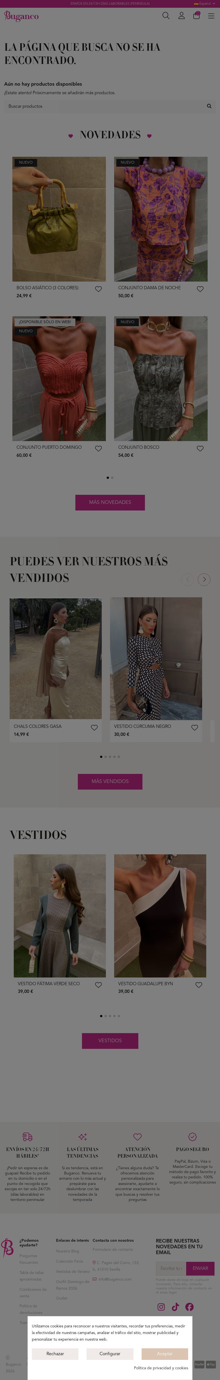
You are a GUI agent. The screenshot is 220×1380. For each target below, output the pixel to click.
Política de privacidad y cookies (161, 1368)
